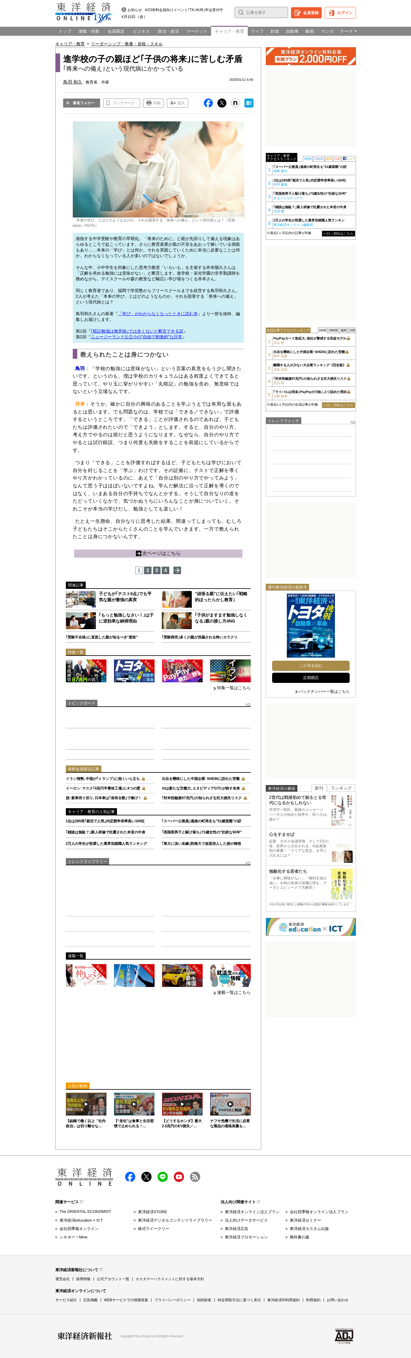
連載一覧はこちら (234, 992)
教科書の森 (299, 1237)
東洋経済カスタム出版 (309, 1228)
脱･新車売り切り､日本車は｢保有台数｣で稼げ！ (104, 798)
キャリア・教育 (70, 43)
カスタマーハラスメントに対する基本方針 (170, 1279)
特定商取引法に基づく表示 (239, 1300)
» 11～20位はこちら (339, 405)
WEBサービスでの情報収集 (126, 1300)
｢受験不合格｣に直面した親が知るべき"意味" (102, 637)
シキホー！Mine (73, 1237)
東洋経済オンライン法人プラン (252, 1212)
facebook (130, 1177)
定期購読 (311, 677)
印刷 (157, 103)
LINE (163, 1177)
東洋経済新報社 (84, 1336)
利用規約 (313, 1300)
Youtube (179, 1177)
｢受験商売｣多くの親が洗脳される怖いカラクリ (200, 637)
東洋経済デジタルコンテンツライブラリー (175, 1220)
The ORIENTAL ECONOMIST (85, 1211)
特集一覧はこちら (234, 687)
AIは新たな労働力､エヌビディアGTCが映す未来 (201, 788)
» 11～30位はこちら (339, 233)
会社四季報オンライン (79, 1228)
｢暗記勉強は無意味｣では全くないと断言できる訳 (137, 331)
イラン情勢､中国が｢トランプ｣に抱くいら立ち (103, 779)
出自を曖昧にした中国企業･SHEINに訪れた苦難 (201, 779)
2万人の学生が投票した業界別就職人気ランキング (106, 844)
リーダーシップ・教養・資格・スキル (127, 43)
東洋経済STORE (152, 1212)
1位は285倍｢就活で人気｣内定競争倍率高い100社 (105, 821)
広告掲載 (90, 1300)
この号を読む (311, 665)
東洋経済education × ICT (81, 1220)
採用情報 (83, 1279)
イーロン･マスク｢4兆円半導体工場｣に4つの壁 (103, 788)
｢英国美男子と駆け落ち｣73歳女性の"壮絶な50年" (202, 832)
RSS (195, 1177)
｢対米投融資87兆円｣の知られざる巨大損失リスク (201, 798)
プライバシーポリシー (173, 1300)
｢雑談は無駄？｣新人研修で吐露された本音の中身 (105, 832)
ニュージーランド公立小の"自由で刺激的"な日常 (136, 336)
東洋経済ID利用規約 (283, 1300)
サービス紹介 (66, 1300)
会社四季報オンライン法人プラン (319, 1212)
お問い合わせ (337, 1300)
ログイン (345, 13)
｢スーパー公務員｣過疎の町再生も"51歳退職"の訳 (201, 821)
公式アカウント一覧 (113, 1279)
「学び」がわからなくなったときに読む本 (158, 313)
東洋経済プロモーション (246, 1237)
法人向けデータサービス (246, 1220)
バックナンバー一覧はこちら (324, 691)
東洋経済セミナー (305, 1220)
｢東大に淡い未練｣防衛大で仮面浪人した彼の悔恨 (201, 844)
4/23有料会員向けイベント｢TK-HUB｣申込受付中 (184, 10)
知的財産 (204, 1300)
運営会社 (62, 1279)
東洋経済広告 (236, 1228)
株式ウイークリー (153, 1228)
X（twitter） (146, 1177)
